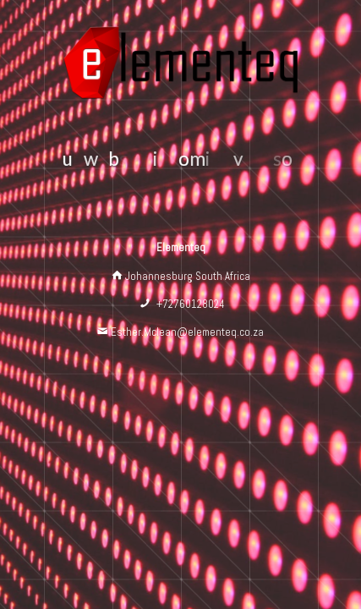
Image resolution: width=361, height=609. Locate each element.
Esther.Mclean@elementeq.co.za (187, 332)
